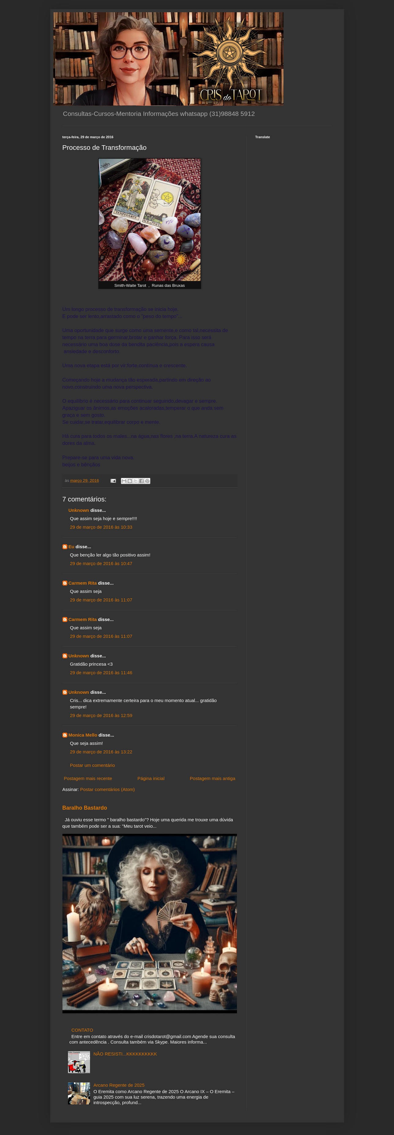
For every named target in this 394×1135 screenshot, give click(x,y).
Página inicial (150, 778)
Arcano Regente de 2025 (118, 1085)
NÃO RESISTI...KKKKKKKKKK (125, 1053)
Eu (71, 546)
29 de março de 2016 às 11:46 (101, 672)
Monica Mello (83, 735)
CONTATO (82, 1030)
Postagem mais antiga (212, 778)
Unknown (79, 510)
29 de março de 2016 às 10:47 (101, 563)
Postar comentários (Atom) (107, 789)
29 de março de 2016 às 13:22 (101, 751)
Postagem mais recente (88, 778)
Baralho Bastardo (84, 808)
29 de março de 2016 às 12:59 (101, 715)
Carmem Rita (83, 583)
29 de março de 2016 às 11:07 (101, 599)
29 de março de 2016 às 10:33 (101, 527)
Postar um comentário (92, 765)
